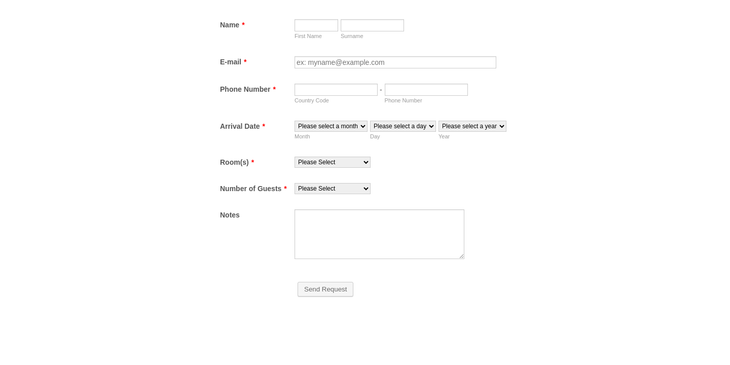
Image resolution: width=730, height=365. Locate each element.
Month (302, 136)
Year (444, 136)
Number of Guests (253, 189)
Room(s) (237, 162)
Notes (230, 215)
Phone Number (248, 89)
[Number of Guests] (333, 188)
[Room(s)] (333, 162)
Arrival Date (242, 126)
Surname (352, 36)
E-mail (233, 62)
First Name (308, 36)
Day (375, 136)
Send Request (325, 289)
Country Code (312, 100)
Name (232, 25)
